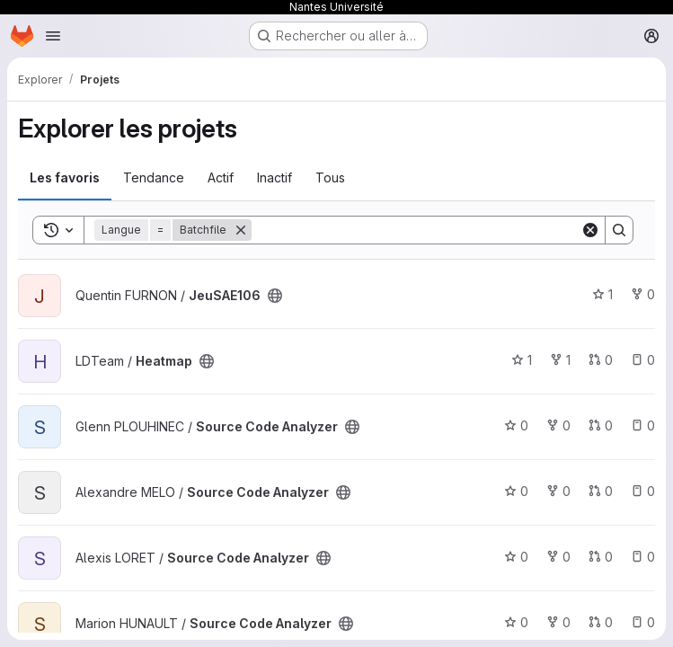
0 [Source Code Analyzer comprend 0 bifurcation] (558, 425)
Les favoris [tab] (65, 177)
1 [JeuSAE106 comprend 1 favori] (602, 294)
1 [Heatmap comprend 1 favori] (521, 360)
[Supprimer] (241, 230)
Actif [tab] (221, 177)
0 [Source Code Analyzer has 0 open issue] (643, 425)
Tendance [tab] (153, 177)
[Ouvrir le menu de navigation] (53, 36)
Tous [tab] (330, 177)
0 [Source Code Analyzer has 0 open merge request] (601, 425)
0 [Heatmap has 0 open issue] (643, 360)
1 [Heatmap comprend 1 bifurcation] (560, 360)
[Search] (416, 230)
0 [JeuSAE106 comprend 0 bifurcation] (643, 294)
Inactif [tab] (274, 177)
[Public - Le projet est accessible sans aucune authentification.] (275, 295)
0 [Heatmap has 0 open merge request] (601, 360)
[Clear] (590, 230)
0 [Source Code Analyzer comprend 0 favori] (516, 425)
